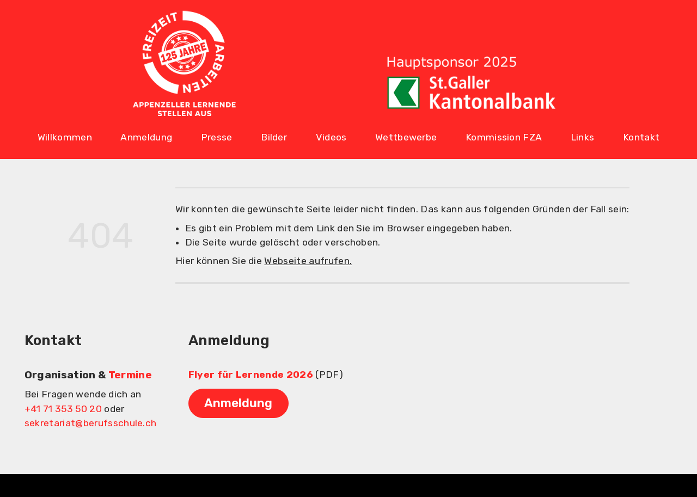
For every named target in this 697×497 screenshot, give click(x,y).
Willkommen (65, 137)
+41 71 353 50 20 (63, 408)
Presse (217, 137)
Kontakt (641, 137)
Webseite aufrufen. (308, 260)
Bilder (274, 137)
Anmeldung (146, 137)
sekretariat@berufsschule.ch (91, 423)
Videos (331, 137)
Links (583, 137)
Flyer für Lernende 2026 (250, 374)
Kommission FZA (504, 137)
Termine (130, 375)
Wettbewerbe (406, 137)
